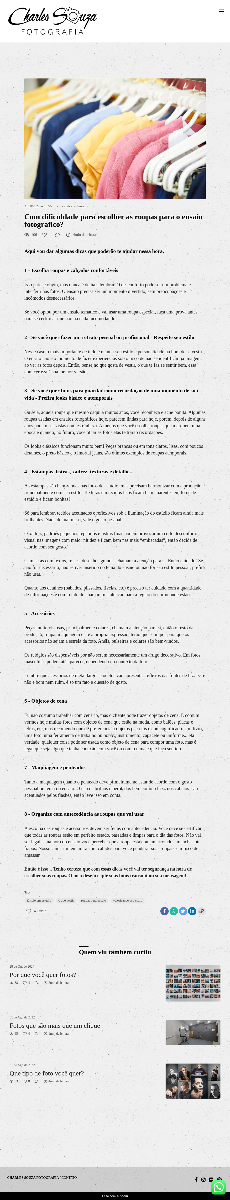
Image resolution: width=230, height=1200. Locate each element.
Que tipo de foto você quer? (47, 1073)
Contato (69, 1177)
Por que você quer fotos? (43, 974)
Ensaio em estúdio (39, 900)
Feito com (115, 1196)
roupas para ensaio (93, 900)
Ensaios (82, 206)
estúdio (67, 206)
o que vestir (66, 900)
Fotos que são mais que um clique (55, 1025)
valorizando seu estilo (127, 900)
